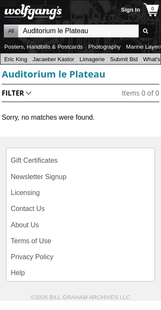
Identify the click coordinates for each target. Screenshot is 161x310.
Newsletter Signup (39, 176)
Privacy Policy (32, 256)
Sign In (130, 9)
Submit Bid (123, 59)
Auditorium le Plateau (53, 73)
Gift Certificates (34, 160)
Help (18, 272)
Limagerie (92, 59)
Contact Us (28, 208)
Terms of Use (31, 241)
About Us (25, 225)
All (11, 31)
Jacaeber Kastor (53, 59)
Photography (104, 46)
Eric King (15, 59)
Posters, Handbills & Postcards (43, 46)
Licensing (25, 192)
